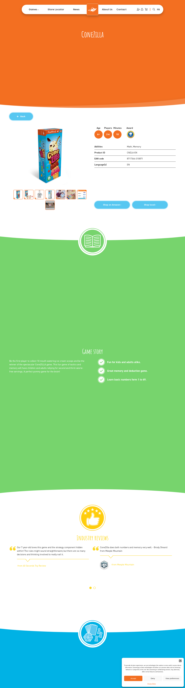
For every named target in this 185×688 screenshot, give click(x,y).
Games (33, 9)
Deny (153, 678)
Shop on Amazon (112, 205)
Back (21, 116)
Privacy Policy (151, 684)
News (76, 9)
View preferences (172, 678)
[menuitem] (158, 9)
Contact (121, 9)
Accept (133, 678)
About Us (107, 9)
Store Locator (56, 9)
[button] (180, 661)
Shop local (150, 205)
